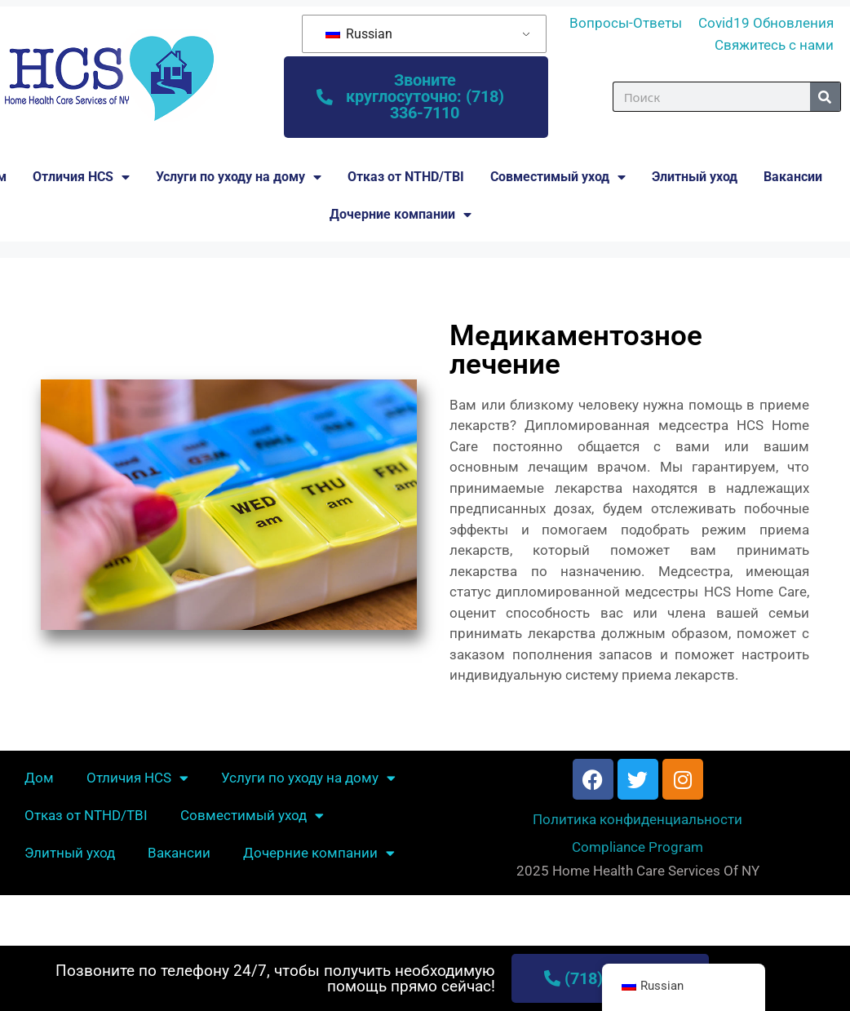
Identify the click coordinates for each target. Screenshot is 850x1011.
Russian (358, 34)
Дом (39, 778)
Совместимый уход (558, 177)
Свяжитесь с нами (774, 45)
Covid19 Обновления (766, 23)
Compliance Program (637, 847)
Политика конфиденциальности (637, 820)
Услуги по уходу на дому (238, 177)
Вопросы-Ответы (625, 23)
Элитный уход (694, 176)
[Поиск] (825, 97)
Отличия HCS (81, 177)
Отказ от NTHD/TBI (406, 176)
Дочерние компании (400, 214)
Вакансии (793, 176)
